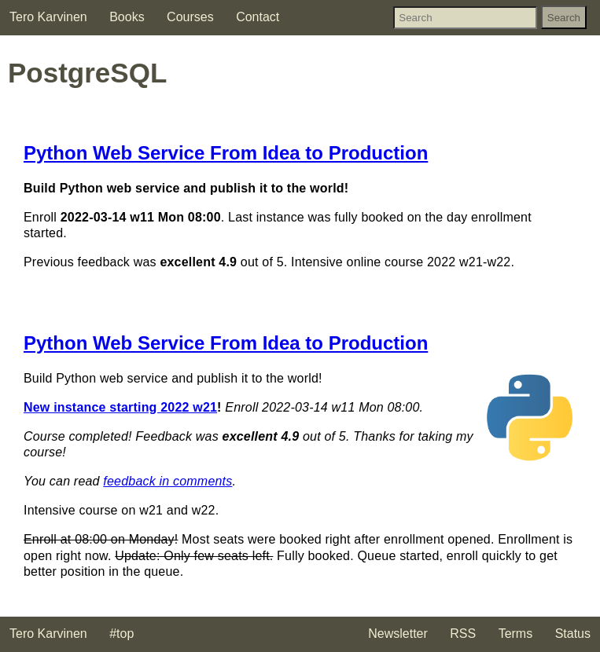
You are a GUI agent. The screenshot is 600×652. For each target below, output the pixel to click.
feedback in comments (167, 481)
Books (126, 17)
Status (573, 633)
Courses (190, 17)
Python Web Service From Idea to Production (226, 152)
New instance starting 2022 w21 (120, 407)
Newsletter (398, 633)
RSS (463, 633)
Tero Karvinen (48, 17)
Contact (257, 17)
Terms (516, 633)
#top (121, 633)
